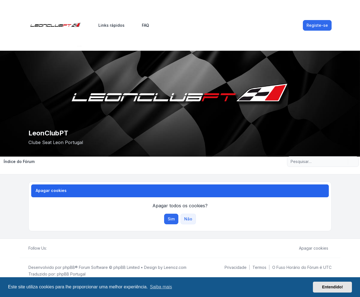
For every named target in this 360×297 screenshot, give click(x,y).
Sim (171, 218)
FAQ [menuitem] (142, 25)
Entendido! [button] (332, 287)
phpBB (69, 267)
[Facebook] (50, 248)
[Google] (63, 248)
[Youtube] (59, 248)
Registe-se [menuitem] (317, 25)
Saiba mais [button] (161, 286)
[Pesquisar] (343, 161)
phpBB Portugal (71, 274)
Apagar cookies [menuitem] (310, 248)
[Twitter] (54, 248)
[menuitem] (109, 25)
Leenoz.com (175, 267)
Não (188, 218)
